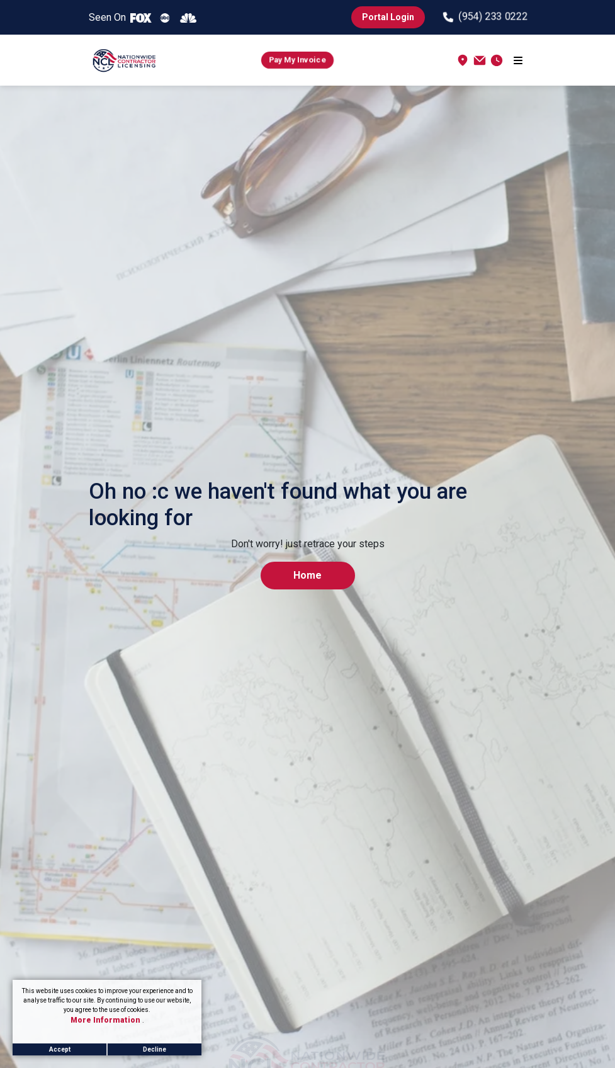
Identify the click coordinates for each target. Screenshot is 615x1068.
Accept (60, 1049)
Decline (154, 1049)
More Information (106, 1020)
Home (307, 575)
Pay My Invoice (297, 60)
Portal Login (388, 17)
